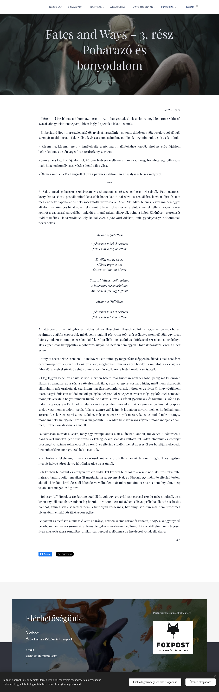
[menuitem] (43, 7)
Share (45, 554)
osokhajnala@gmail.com (41, 656)
